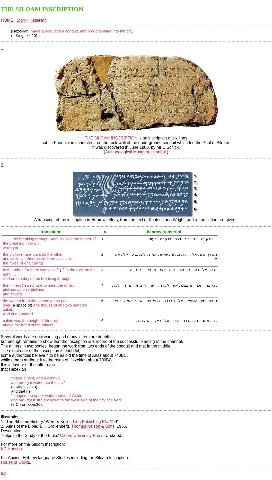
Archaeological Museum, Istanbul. (136, 152)
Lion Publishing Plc (90, 421)
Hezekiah (38, 20)
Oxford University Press (81, 435)
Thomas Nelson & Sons (93, 426)
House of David (15, 462)
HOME (7, 20)
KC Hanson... (13, 449)
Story (21, 20)
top (3, 473)
